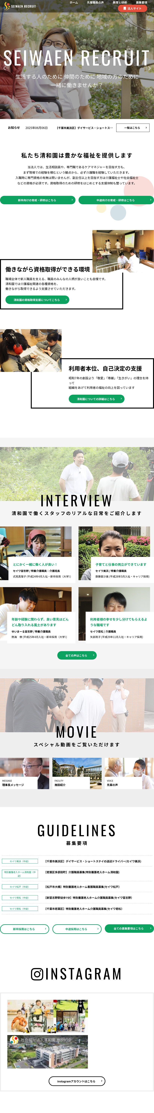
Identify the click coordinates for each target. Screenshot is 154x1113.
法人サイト (135, 8)
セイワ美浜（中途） (20, 850)
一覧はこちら (132, 128)
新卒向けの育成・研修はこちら (37, 200)
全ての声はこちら (76, 643)
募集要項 (141, 2)
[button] (5, 68)
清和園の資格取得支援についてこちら (40, 301)
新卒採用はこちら (24, 918)
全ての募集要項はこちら (128, 920)
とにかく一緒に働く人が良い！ (37, 559)
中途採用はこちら (76, 918)
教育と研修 (120, 2)
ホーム (73, 2)
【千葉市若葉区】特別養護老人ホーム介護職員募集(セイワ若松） (88, 897)
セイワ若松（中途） (20, 886)
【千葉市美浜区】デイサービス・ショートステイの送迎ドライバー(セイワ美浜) (97, 850)
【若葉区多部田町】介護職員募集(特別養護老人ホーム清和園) (85, 861)
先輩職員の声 (95, 2)
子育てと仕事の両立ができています (121, 559)
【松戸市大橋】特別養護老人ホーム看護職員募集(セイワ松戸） (86, 875)
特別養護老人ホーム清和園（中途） (20, 863)
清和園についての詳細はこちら (99, 401)
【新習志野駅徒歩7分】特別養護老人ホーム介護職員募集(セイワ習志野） (93, 886)
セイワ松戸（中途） (20, 875)
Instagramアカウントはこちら (76, 1040)
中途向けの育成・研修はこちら (115, 200)
